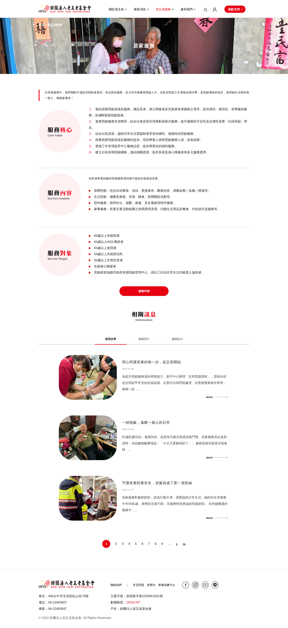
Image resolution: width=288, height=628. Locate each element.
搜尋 (204, 10)
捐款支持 (234, 9)
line (215, 584)
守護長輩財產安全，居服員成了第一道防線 (157, 483)
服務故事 (115, 338)
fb (185, 584)
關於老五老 (116, 9)
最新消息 (140, 9)
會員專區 (213, 10)
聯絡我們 (116, 584)
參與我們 (187, 9)
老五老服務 (163, 9)
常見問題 (138, 584)
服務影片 (177, 338)
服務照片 (144, 338)
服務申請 (144, 291)
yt (205, 584)
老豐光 (151, 584)
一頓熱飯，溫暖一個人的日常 (146, 422)
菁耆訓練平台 (166, 584)
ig (195, 584)
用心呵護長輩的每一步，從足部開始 (151, 362)
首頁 (41, 24)
